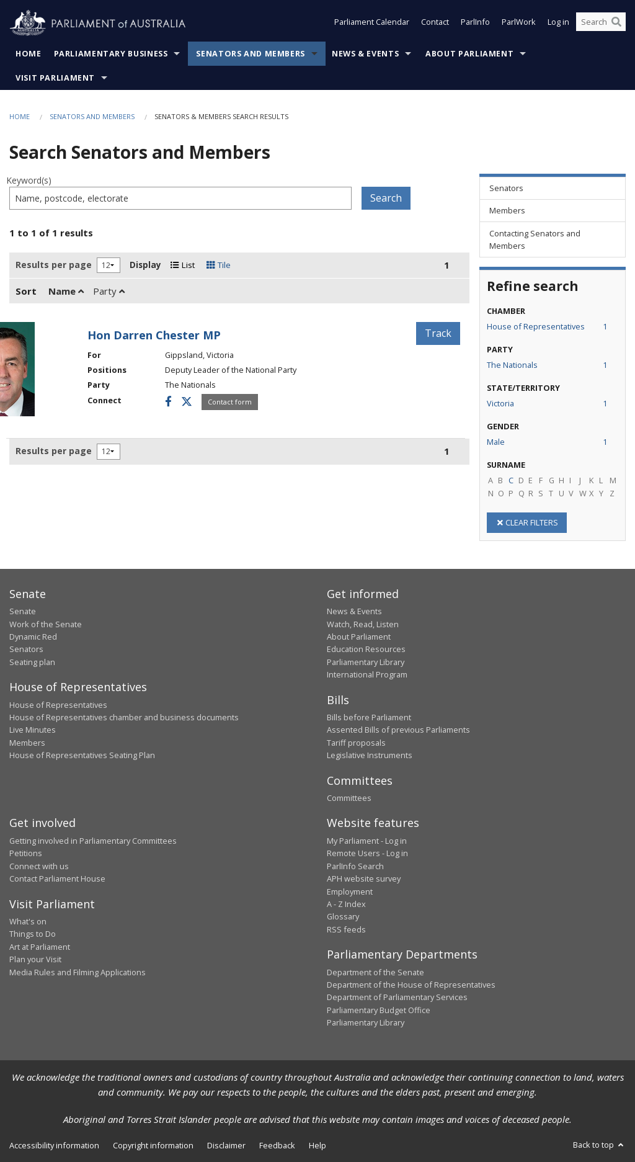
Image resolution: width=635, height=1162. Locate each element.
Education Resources (366, 649)
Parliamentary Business (111, 53)
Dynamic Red (33, 636)
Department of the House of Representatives (411, 984)
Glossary (343, 916)
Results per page (54, 264)
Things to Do (32, 933)
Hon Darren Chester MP (154, 335)
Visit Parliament (55, 78)
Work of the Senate (45, 624)
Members (27, 742)
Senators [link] (506, 188)
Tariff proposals (356, 742)
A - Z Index (346, 903)
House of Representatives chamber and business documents (124, 717)
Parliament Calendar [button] (371, 23)
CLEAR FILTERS (526, 522)
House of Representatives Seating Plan (82, 755)
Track (438, 333)
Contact (435, 23)
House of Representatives (58, 704)
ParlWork (519, 23)
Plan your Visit (35, 959)
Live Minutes (32, 729)
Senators (26, 649)
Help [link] (317, 1145)
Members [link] (507, 210)
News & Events (365, 53)
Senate (22, 611)
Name (66, 291)
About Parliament (469, 53)
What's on (28, 921)
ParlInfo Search (355, 866)
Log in (558, 23)
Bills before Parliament (369, 717)
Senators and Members (250, 53)
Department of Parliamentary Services (397, 997)
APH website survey (364, 878)
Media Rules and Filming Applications (77, 972)
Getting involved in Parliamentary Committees (93, 840)
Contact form (230, 401)
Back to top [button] (599, 1144)
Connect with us (39, 866)
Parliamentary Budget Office (378, 1010)
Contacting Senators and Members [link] (534, 239)
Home (29, 53)
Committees (349, 797)
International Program (367, 674)
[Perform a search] (616, 23)
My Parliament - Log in (367, 840)
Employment (350, 891)
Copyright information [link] (153, 1145)
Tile (218, 264)
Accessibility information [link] (54, 1145)
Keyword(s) (28, 180)
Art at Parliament (39, 946)
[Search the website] (601, 23)
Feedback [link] (277, 1145)
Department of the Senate (375, 972)
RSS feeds (346, 929)
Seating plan (32, 662)
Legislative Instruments (369, 755)
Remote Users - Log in (367, 853)
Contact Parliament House (57, 878)
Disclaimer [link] (226, 1145)
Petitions (25, 853)
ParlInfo (475, 23)
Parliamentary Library (365, 662)
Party (109, 291)
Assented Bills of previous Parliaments (398, 729)
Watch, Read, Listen (363, 624)
